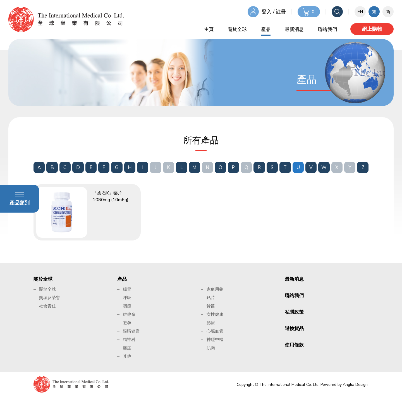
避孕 (127, 323)
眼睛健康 (131, 331)
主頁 (209, 29)
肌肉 (211, 348)
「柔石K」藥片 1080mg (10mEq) (110, 196)
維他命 (129, 314)
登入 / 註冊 (274, 11)
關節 (127, 306)
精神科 (129, 339)
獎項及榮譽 (49, 297)
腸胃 (127, 289)
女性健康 (215, 314)
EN (360, 12)
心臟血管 (215, 331)
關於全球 (237, 29)
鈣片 (211, 297)
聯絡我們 (327, 29)
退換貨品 (294, 328)
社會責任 (47, 306)
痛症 (127, 348)
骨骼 (211, 306)
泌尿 (211, 323)
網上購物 (372, 29)
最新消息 (294, 29)
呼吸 (127, 297)
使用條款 (294, 345)
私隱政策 (294, 312)
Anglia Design (355, 384)
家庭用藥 (215, 289)
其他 (127, 356)
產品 (266, 29)
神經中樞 (215, 339)
